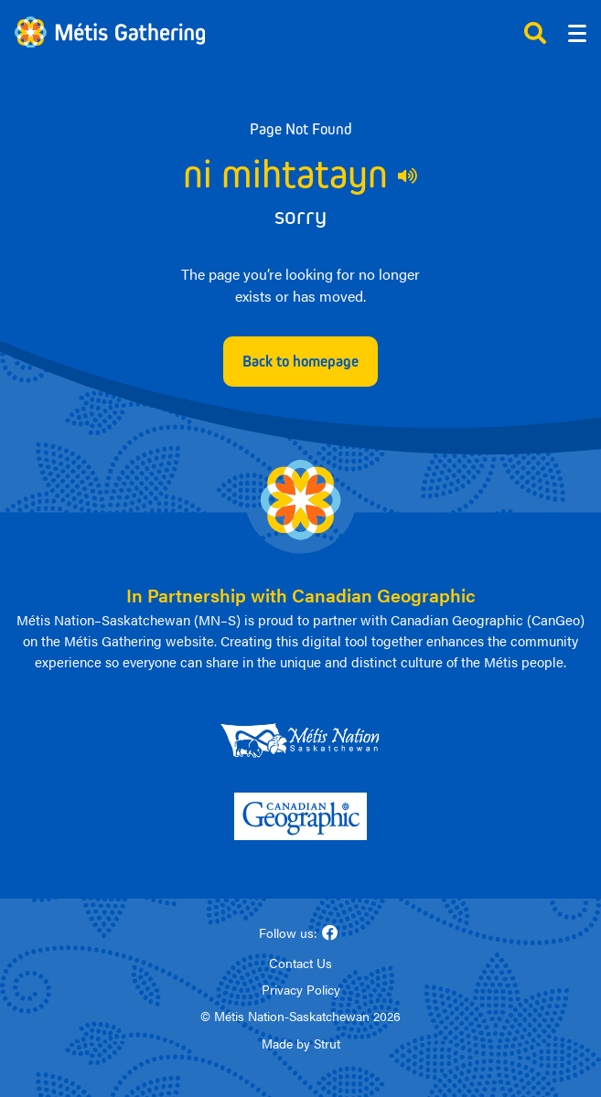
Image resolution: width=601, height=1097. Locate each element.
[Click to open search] (535, 33)
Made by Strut (301, 1043)
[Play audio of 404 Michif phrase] (408, 175)
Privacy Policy (301, 989)
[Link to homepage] (110, 32)
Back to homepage (300, 361)
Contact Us (300, 962)
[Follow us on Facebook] (330, 933)
